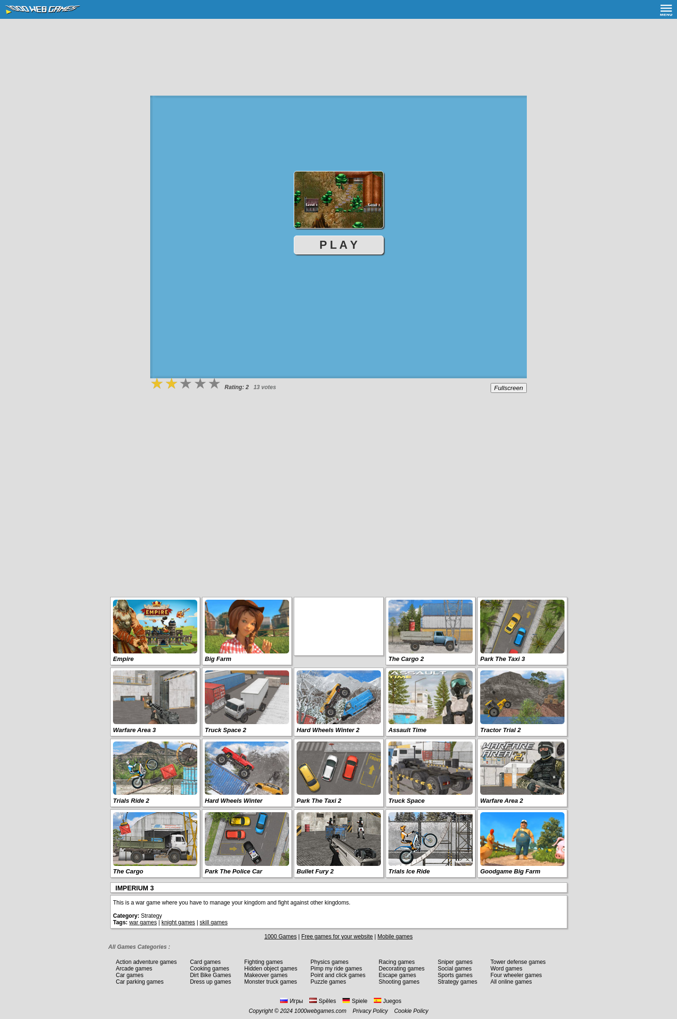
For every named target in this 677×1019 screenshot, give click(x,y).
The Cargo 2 (406, 658)
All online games (511, 981)
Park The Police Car (233, 871)
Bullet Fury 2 (315, 871)
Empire (123, 658)
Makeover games (266, 975)
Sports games (455, 975)
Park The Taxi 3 (502, 658)
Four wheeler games (516, 975)
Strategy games (457, 981)
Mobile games (395, 936)
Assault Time (407, 730)
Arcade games (134, 968)
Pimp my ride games (336, 968)
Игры (291, 1001)
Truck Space (406, 800)
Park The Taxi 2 (319, 800)
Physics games (330, 962)
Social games (455, 968)
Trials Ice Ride (409, 871)
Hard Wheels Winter (234, 800)
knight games (178, 922)
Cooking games (209, 968)
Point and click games (338, 975)
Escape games (397, 975)
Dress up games (210, 981)
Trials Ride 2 (131, 800)
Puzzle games (328, 981)
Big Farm (218, 658)
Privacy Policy (370, 1011)
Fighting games (263, 962)
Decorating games (401, 968)
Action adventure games (146, 962)
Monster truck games (270, 981)
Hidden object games (271, 968)
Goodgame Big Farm (510, 871)
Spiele (354, 1001)
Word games (507, 968)
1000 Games (280, 936)
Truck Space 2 (225, 730)
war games (143, 922)
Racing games (397, 962)
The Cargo (128, 871)
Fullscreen (508, 387)
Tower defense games (518, 962)
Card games (205, 962)
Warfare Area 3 (134, 730)
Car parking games (139, 981)
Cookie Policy (411, 1011)
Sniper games (455, 962)
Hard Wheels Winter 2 (328, 730)
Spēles (322, 1001)
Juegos (388, 1001)
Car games (130, 975)
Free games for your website (337, 936)
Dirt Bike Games (210, 975)
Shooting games (399, 981)
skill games (213, 922)
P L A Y (339, 244)
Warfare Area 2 (501, 800)
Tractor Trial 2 (500, 730)
